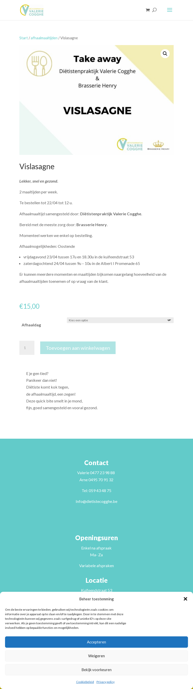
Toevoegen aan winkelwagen (78, 348)
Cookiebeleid (85, 682)
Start (23, 38)
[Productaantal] (26, 348)
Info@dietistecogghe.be (96, 501)
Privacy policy (105, 682)
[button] (185, 598)
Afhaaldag (31, 324)
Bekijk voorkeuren (96, 669)
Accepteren (96, 642)
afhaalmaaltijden (44, 38)
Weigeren (96, 655)
